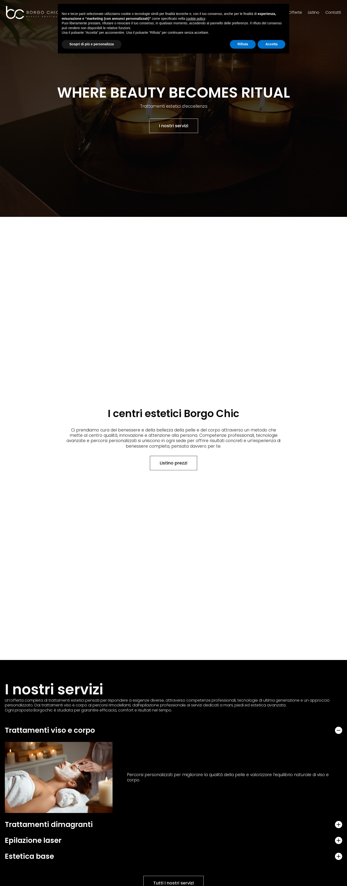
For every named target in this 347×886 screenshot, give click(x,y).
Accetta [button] (271, 44)
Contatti (333, 11)
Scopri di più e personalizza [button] (91, 44)
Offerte (295, 11)
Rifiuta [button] (243, 44)
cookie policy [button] (195, 18)
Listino (313, 11)
